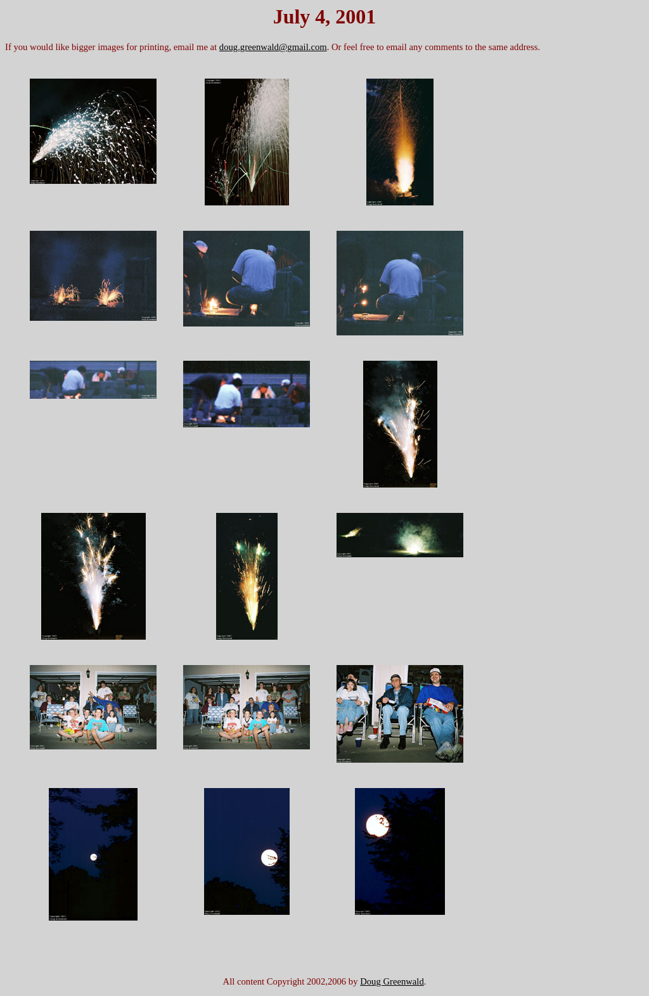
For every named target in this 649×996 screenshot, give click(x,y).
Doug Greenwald (392, 981)
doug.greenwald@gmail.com (273, 47)
